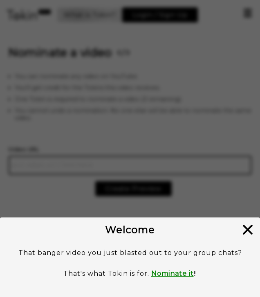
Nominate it (172, 273)
